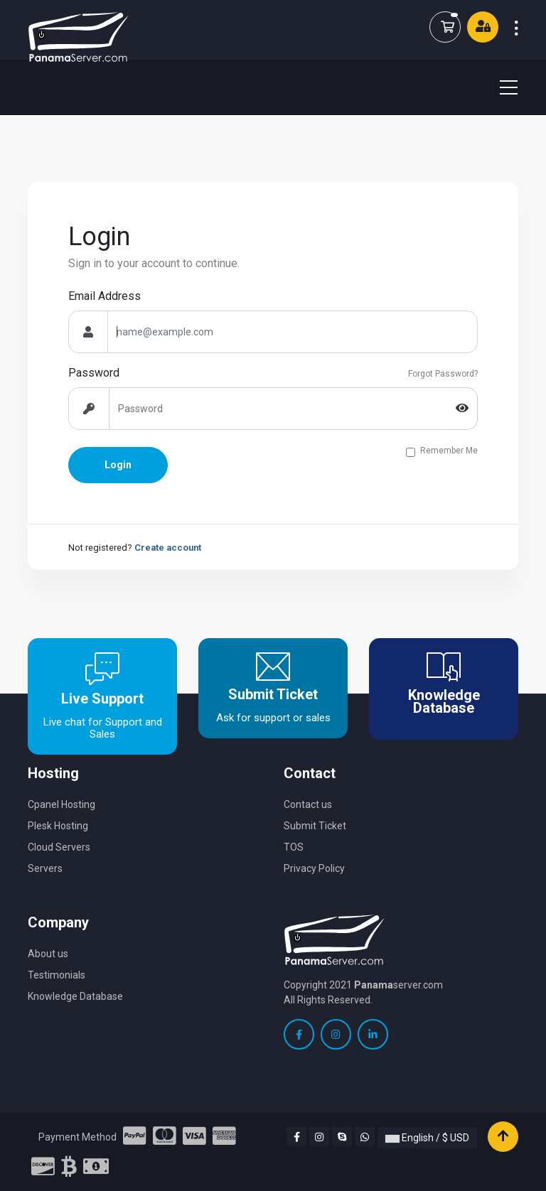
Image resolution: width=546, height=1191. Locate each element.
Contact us (308, 804)
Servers (45, 868)
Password (93, 372)
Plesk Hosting (58, 825)
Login (118, 464)
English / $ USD (427, 1137)
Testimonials (56, 975)
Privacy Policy (314, 868)
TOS (294, 847)
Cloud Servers (59, 847)
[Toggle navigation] (500, 87)
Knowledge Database (75, 996)
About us (48, 953)
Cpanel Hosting (61, 804)
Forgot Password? (443, 374)
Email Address (104, 296)
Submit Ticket (315, 825)
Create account (167, 547)
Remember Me (449, 451)
